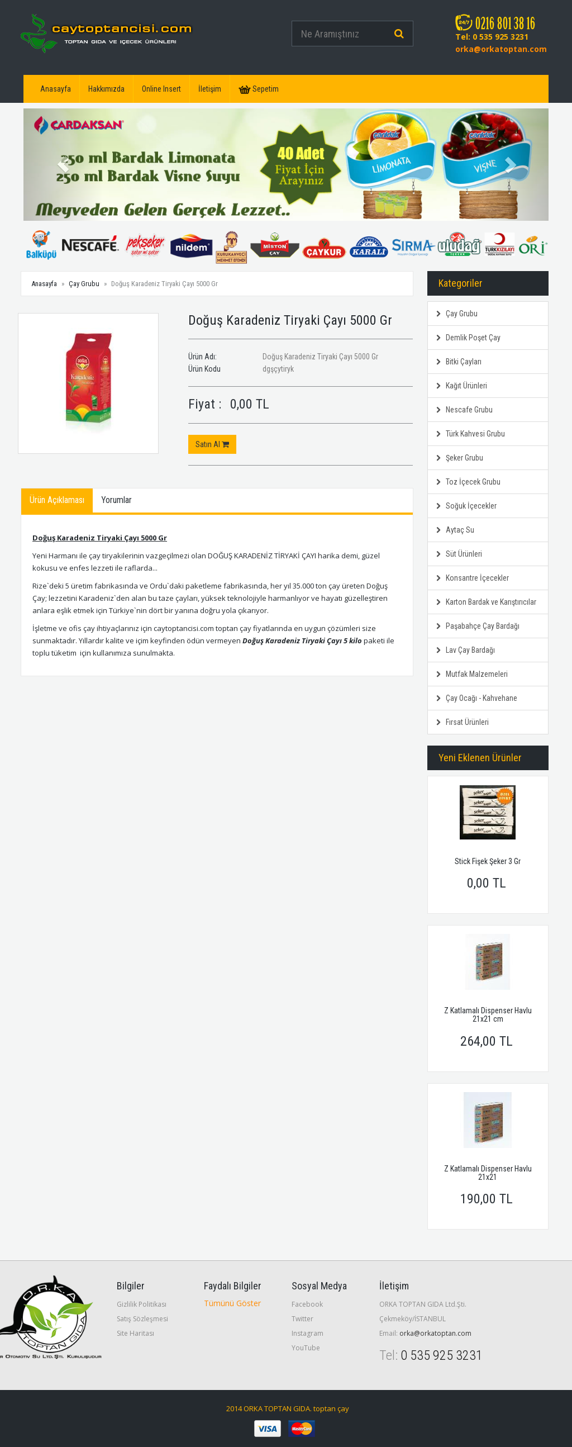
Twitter (302, 1318)
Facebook (307, 1304)
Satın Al (212, 444)
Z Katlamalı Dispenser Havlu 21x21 (488, 1173)
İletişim (209, 88)
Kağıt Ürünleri (461, 385)
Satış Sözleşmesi (142, 1318)
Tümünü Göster (232, 1303)
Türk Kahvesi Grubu (470, 433)
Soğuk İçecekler (466, 505)
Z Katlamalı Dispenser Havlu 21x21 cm (488, 1014)
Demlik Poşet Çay (468, 337)
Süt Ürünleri (459, 553)
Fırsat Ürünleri (462, 722)
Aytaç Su (455, 529)
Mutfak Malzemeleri (472, 674)
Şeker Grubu (459, 457)
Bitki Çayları (459, 361)
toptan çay (331, 1408)
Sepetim (259, 89)
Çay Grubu (84, 283)
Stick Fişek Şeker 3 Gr (488, 861)
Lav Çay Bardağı (465, 650)
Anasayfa (55, 88)
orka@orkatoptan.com (501, 49)
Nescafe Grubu (464, 409)
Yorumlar (116, 500)
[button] (62, 164)
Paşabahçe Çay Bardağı (477, 626)
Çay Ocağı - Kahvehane (476, 698)
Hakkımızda (106, 88)
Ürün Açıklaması (57, 500)
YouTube (306, 1348)
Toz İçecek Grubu (468, 481)
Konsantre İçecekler (472, 577)
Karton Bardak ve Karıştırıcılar (486, 601)
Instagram (307, 1333)
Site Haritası (135, 1333)
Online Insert (161, 88)
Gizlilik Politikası (141, 1304)
